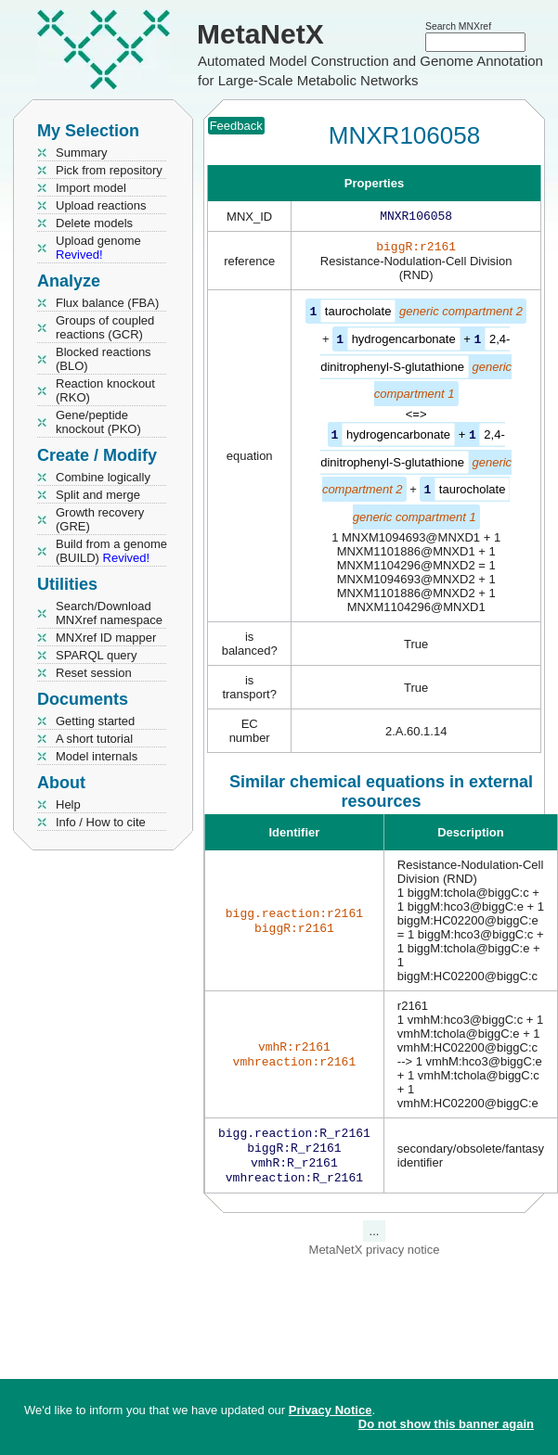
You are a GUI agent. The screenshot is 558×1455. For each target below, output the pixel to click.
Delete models (94, 223)
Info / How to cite (101, 822)
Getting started (95, 721)
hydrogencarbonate (404, 342)
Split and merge (98, 495)
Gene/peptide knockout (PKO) (98, 422)
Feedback (236, 126)
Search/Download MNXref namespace (109, 613)
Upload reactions (101, 205)
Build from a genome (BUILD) (111, 551)
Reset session (94, 673)
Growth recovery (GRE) (100, 519)
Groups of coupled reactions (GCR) (105, 327)
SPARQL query (96, 655)
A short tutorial (94, 739)
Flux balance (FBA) (107, 303)
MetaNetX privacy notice (374, 1257)
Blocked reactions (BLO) (103, 359)
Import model (91, 188)
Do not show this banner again (446, 1424)
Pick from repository (109, 170)
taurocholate (358, 315)
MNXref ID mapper (106, 638)
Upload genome (98, 248)
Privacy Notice (330, 1410)
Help (68, 804)
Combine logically (103, 477)
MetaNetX (260, 34)
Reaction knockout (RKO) (105, 390)
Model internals (96, 756)
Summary (82, 153)
